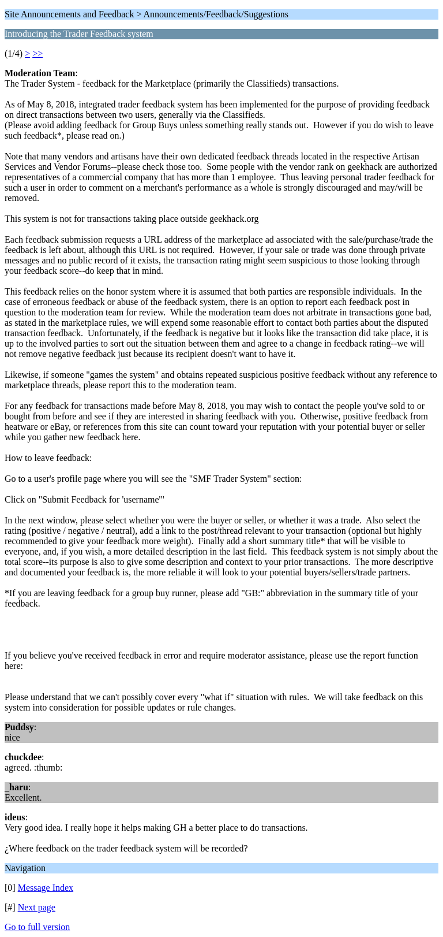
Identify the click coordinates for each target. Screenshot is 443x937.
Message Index (45, 888)
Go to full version (37, 927)
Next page (36, 907)
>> (37, 53)
